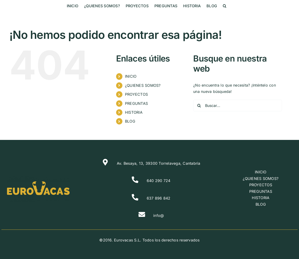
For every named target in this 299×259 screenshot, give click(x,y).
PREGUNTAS (136, 103)
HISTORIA (133, 112)
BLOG (130, 121)
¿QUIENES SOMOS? (143, 85)
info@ (158, 215)
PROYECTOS (136, 94)
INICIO (130, 76)
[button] (224, 6)
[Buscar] (199, 105)
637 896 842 (159, 198)
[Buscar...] (237, 105)
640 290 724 (159, 180)
